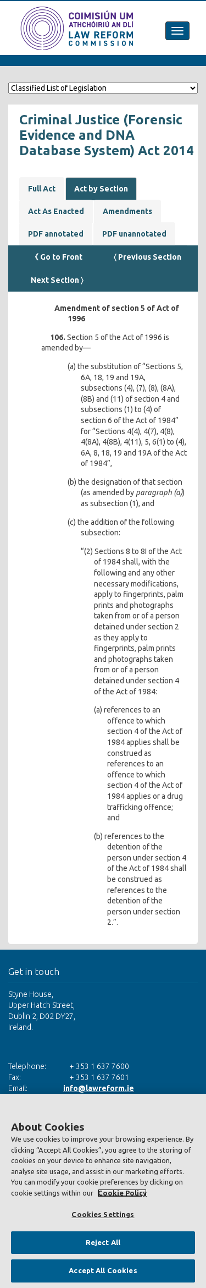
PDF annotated (55, 233)
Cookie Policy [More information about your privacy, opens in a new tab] (122, 1193)
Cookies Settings (102, 1214)
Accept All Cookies (103, 1270)
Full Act (41, 188)
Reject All (103, 1242)
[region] (103, 1191)
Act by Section (101, 188)
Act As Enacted (56, 211)
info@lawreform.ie (98, 1088)
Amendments (127, 211)
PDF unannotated (134, 233)
